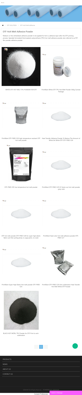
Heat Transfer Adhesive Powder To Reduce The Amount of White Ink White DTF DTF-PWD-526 (61, 139)
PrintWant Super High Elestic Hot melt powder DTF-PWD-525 (21, 286)
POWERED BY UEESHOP (51, 390)
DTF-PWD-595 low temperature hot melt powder (21, 187)
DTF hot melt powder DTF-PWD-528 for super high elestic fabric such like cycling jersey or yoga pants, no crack (21, 237)
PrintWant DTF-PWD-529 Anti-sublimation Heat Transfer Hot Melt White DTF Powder (61, 286)
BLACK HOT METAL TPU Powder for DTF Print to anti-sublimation (21, 334)
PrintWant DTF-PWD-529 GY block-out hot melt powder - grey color (61, 188)
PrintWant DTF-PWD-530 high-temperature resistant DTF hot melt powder (21, 139)
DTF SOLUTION (12, 25)
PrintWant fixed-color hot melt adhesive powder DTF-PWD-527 (61, 237)
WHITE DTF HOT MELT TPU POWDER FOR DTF (21, 90)
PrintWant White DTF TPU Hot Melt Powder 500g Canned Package (61, 91)
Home (2, 25)
